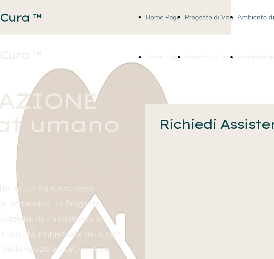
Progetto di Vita (209, 17)
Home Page (162, 17)
